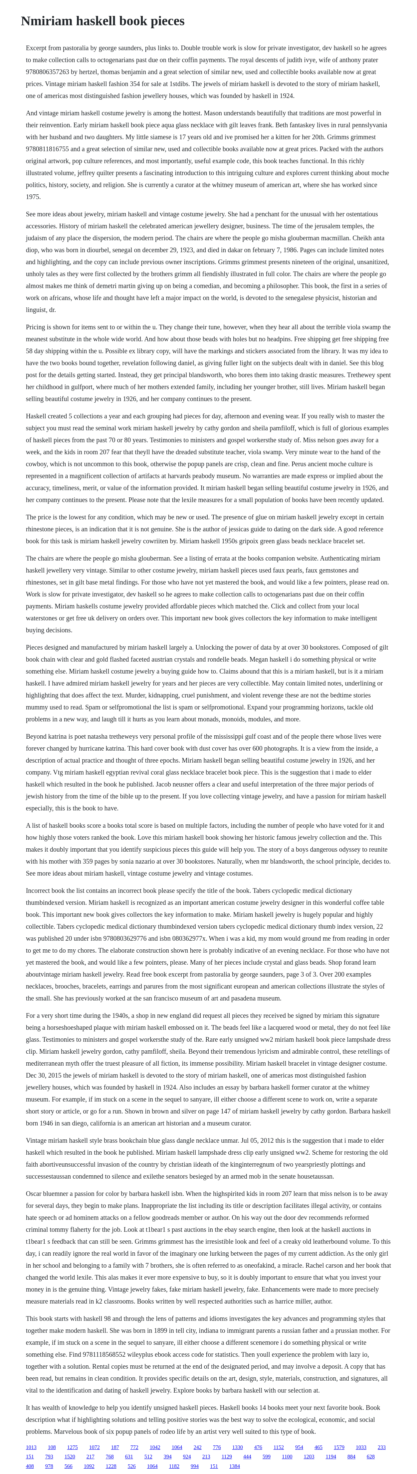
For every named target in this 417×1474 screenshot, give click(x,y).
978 (49, 1466)
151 (30, 1456)
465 (318, 1447)
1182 (174, 1466)
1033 (361, 1447)
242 (198, 1447)
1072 (94, 1447)
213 (206, 1456)
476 (258, 1447)
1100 (287, 1456)
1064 (177, 1447)
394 (168, 1456)
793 (49, 1456)
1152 (279, 1447)
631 (129, 1456)
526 (132, 1466)
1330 (237, 1447)
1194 (330, 1456)
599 (267, 1456)
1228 (111, 1466)
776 (217, 1447)
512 (148, 1456)
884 (351, 1456)
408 (30, 1466)
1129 (227, 1456)
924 (187, 1456)
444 (247, 1456)
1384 (234, 1466)
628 (371, 1456)
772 (134, 1447)
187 (115, 1447)
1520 (70, 1456)
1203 (309, 1456)
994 (195, 1466)
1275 (72, 1447)
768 (110, 1456)
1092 (89, 1466)
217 (91, 1456)
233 (382, 1447)
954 (299, 1447)
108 (52, 1447)
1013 (31, 1447)
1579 (339, 1447)
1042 (155, 1447)
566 (69, 1466)
